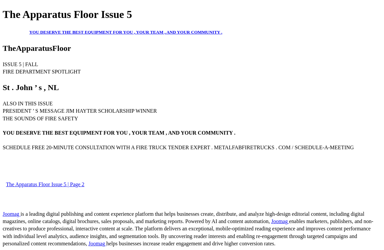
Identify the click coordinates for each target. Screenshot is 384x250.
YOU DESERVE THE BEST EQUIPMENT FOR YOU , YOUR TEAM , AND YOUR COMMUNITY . (125, 32)
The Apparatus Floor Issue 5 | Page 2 (45, 184)
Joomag (12, 214)
